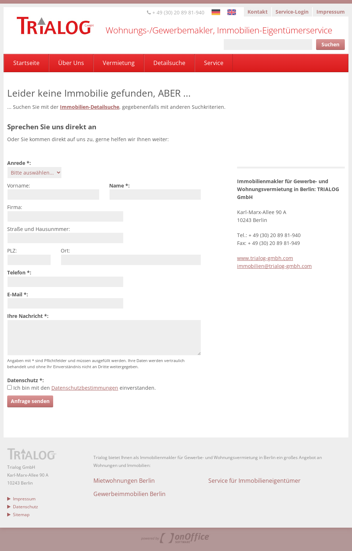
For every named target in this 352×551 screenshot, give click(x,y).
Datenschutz (22, 507)
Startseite (26, 63)
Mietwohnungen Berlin (124, 481)
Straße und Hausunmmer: (38, 229)
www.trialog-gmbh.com (265, 258)
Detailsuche (169, 63)
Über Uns (71, 63)
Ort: (65, 250)
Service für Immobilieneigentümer (254, 481)
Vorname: (18, 185)
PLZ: (12, 250)
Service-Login (292, 11)
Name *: (119, 185)
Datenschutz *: (25, 380)
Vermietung (119, 63)
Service (213, 63)
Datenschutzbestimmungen (84, 387)
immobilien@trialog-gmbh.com (274, 266)
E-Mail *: (17, 294)
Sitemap (18, 514)
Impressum (330, 11)
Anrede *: (19, 162)
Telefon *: (19, 272)
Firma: (14, 207)
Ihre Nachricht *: (27, 315)
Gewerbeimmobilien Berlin (129, 494)
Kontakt (257, 11)
